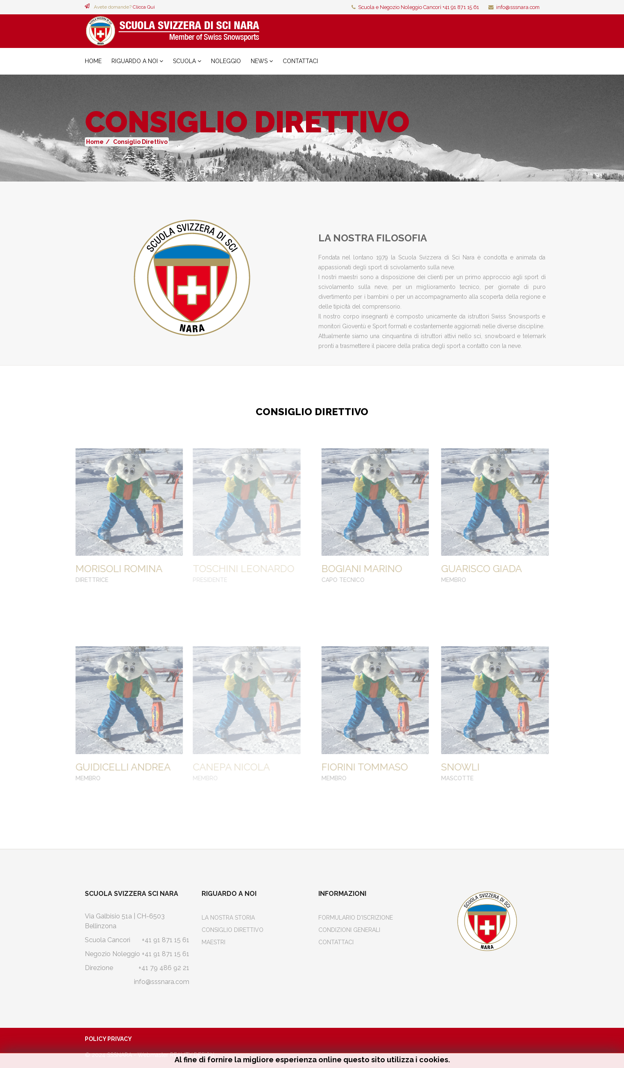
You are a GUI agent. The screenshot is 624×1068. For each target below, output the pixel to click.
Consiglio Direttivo (232, 930)
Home (93, 61)
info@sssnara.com (518, 7)
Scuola (184, 61)
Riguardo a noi (134, 61)
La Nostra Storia (228, 917)
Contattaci (300, 61)
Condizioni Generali (349, 930)
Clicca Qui (144, 7)
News (259, 61)
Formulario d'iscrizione (355, 917)
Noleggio (226, 61)
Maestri (213, 942)
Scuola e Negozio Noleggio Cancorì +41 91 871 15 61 (418, 7)
